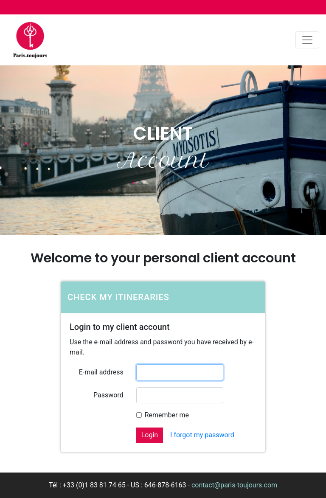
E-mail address (101, 372)
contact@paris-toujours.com (234, 485)
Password (108, 395)
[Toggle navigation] (307, 39)
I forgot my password (202, 435)
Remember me (167, 415)
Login (149, 435)
